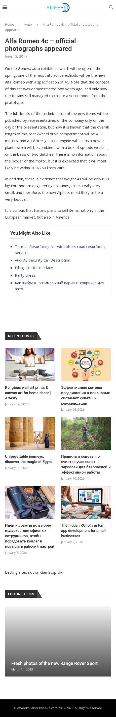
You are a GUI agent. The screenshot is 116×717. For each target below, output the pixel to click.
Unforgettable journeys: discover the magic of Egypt (28, 459)
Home (9, 24)
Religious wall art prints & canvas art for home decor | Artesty (28, 392)
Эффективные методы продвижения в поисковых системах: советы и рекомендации (85, 395)
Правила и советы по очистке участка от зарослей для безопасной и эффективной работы (86, 464)
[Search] (110, 7)
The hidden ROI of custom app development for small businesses (83, 530)
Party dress (25, 275)
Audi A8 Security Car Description (42, 260)
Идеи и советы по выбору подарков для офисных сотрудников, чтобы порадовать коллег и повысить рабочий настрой (29, 536)
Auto (28, 24)
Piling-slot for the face (34, 267)
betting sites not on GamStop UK (34, 572)
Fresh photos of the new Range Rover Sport (54, 663)
